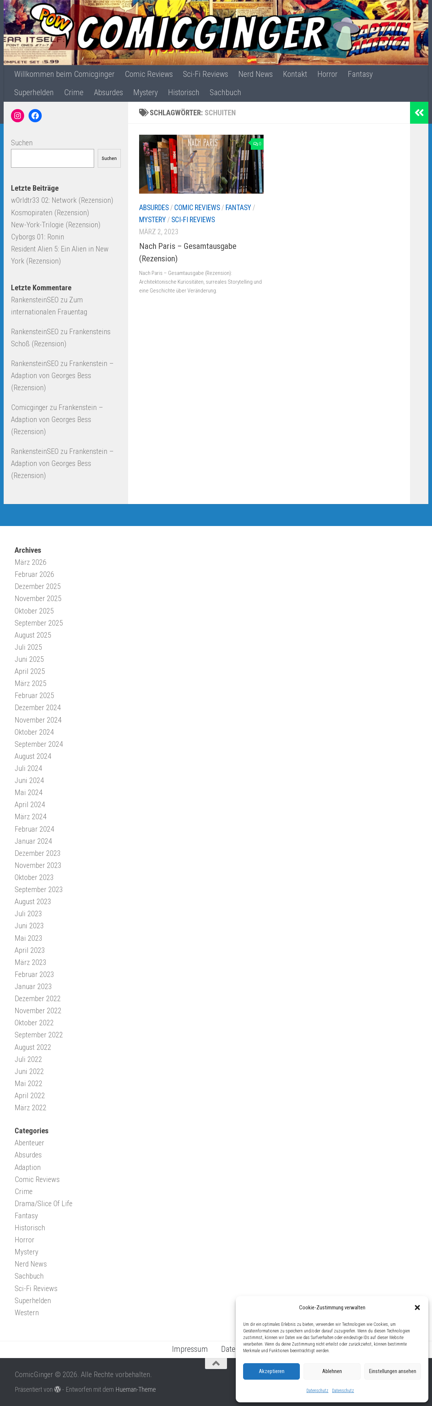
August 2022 (33, 1047)
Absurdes (108, 92)
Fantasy (360, 74)
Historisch (184, 92)
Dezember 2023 (38, 853)
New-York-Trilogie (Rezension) (55, 224)
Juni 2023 (29, 925)
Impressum (190, 1349)
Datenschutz (317, 1390)
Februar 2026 (34, 574)
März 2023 (30, 962)
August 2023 (33, 901)
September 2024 (39, 744)
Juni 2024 (29, 780)
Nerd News (255, 74)
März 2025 (30, 683)
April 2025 (30, 671)
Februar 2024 (34, 829)
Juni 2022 (29, 1071)
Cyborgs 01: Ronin (37, 236)
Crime (73, 92)
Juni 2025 (29, 659)
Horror (327, 74)
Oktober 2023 (34, 877)
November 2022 (38, 1010)
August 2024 (33, 756)
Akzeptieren (271, 1371)
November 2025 (38, 598)
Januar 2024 (33, 841)
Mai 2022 (28, 1083)
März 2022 (30, 1107)
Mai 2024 (28, 792)
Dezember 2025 (38, 586)
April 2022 (30, 1095)
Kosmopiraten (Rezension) (50, 212)
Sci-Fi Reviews (205, 74)
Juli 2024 (28, 768)
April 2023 (30, 950)
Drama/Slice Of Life (43, 1203)
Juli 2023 (28, 913)
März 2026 (30, 562)
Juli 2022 (28, 1059)
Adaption (28, 1167)
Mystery (145, 92)
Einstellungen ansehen (392, 1371)
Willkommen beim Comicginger (64, 74)
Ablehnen (332, 1371)
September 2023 (39, 889)
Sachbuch (225, 92)
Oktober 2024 (34, 732)
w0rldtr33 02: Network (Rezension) (62, 200)
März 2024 (30, 816)
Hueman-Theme (135, 1389)
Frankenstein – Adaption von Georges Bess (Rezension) (62, 375)
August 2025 (33, 635)
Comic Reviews (149, 74)
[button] (417, 1307)
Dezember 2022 (38, 998)
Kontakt (295, 74)
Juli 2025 (28, 647)
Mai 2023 (28, 938)
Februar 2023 (34, 974)
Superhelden (34, 92)
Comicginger (29, 407)
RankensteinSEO (35, 299)
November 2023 (38, 865)
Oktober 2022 (34, 1022)
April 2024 (30, 804)
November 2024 (38, 720)
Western (27, 1312)
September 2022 (39, 1034)
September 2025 (39, 623)
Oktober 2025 (34, 611)
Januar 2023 (33, 986)
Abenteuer (29, 1142)
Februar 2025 (34, 695)
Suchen (22, 142)
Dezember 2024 (38, 707)
